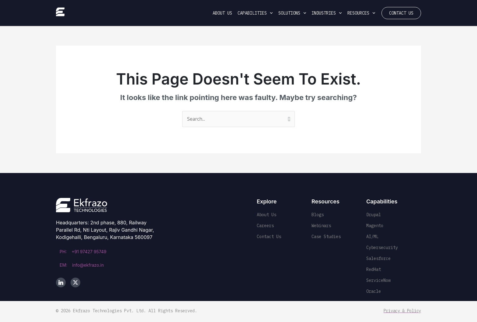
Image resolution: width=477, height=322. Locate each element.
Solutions (292, 13)
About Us (222, 13)
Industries (327, 13)
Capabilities (255, 13)
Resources (361, 13)
